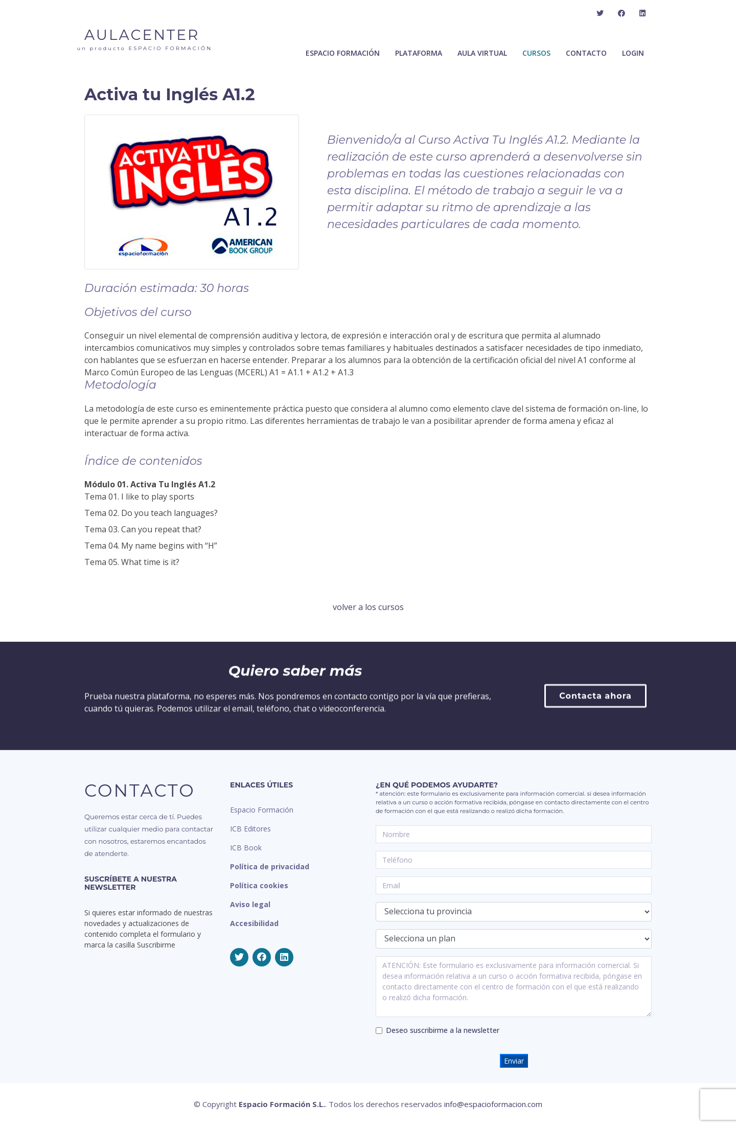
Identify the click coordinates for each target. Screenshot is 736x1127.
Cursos (536, 55)
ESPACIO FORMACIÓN (343, 55)
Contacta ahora (595, 768)
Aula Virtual (482, 55)
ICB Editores (250, 828)
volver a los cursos (368, 607)
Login (633, 55)
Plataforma (418, 55)
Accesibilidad (254, 923)
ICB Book (246, 847)
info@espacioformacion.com (493, 1104)
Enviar (514, 1061)
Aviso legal (250, 904)
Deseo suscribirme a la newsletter (442, 1030)
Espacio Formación (261, 810)
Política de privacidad (269, 866)
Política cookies (259, 885)
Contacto (586, 55)
